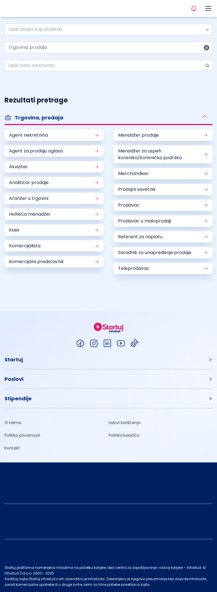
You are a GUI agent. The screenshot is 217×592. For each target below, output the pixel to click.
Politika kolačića (123, 435)
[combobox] (106, 29)
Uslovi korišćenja (124, 422)
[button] (108, 118)
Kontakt (12, 448)
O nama (13, 422)
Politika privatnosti (22, 435)
